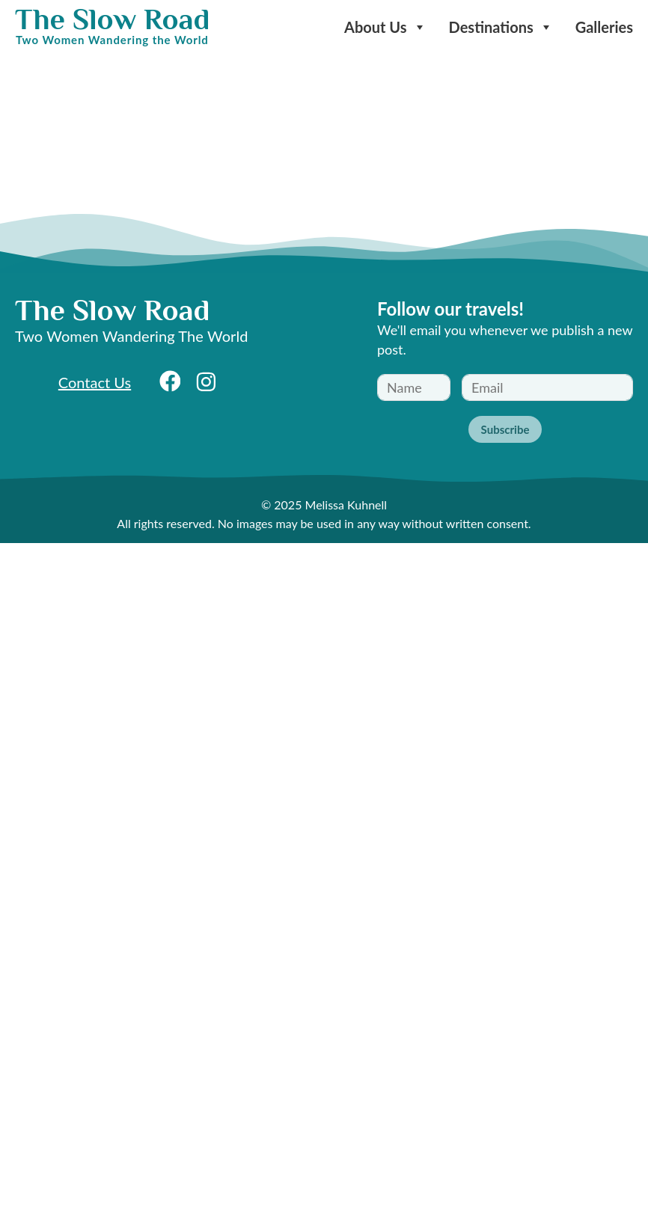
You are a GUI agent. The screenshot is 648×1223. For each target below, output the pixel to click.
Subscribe (505, 429)
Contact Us (94, 382)
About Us (385, 27)
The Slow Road (112, 19)
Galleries (604, 27)
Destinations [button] (501, 27)
